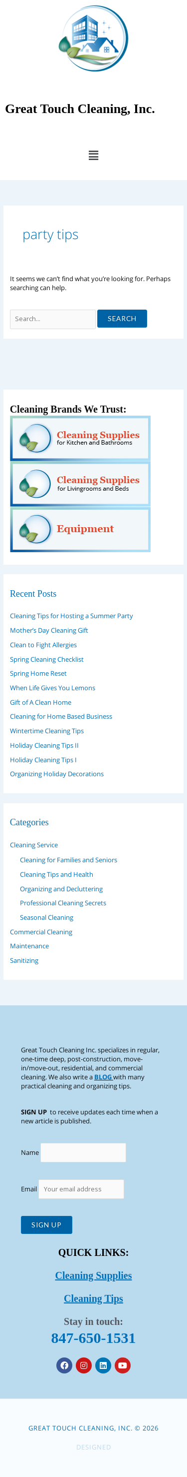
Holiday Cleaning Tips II (44, 745)
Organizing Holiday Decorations (57, 773)
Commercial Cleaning (41, 931)
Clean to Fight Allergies (43, 644)
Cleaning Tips (93, 1298)
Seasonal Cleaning (46, 917)
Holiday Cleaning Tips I (43, 759)
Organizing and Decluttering (61, 888)
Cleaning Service (34, 844)
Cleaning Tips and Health (56, 874)
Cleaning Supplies (93, 1275)
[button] (93, 155)
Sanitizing (24, 960)
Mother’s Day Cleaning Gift (49, 630)
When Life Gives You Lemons (52, 687)
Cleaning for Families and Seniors (68, 859)
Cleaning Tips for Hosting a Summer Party (71, 615)
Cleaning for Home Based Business (61, 716)
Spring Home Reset (38, 673)
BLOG (103, 1076)
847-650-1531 (93, 1337)
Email (72, 1188)
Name (30, 1151)
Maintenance (29, 945)
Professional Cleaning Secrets (63, 902)
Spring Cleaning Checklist (47, 659)
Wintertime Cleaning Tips (47, 730)
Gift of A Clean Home (40, 702)
